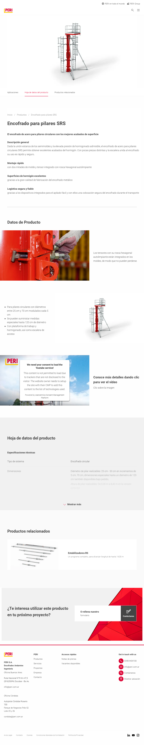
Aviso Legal (8, 736)
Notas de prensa (69, 659)
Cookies (29, 736)
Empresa (37, 673)
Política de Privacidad (75, 736)
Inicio (10, 115)
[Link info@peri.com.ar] (129, 667)
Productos (22, 115)
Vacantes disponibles (71, 664)
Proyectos (38, 668)
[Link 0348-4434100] (129, 661)
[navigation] (105, 614)
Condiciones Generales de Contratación (50, 736)
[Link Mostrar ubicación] (129, 679)
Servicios (37, 664)
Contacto (38, 678)
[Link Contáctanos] (129, 673)
